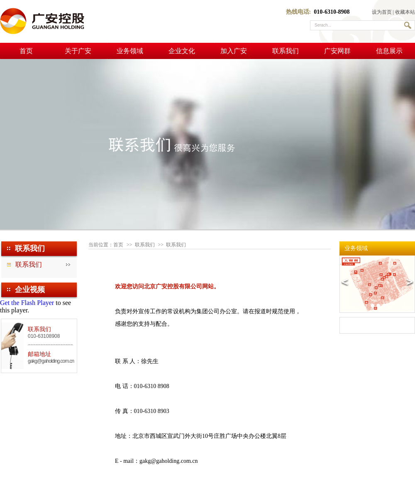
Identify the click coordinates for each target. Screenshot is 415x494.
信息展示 (389, 50)
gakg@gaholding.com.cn (51, 361)
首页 (26, 50)
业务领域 (130, 50)
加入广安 (233, 50)
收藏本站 (405, 12)
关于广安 (78, 50)
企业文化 (181, 50)
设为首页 (382, 12)
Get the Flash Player (27, 302)
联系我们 (285, 50)
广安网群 (337, 50)
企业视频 (30, 289)
